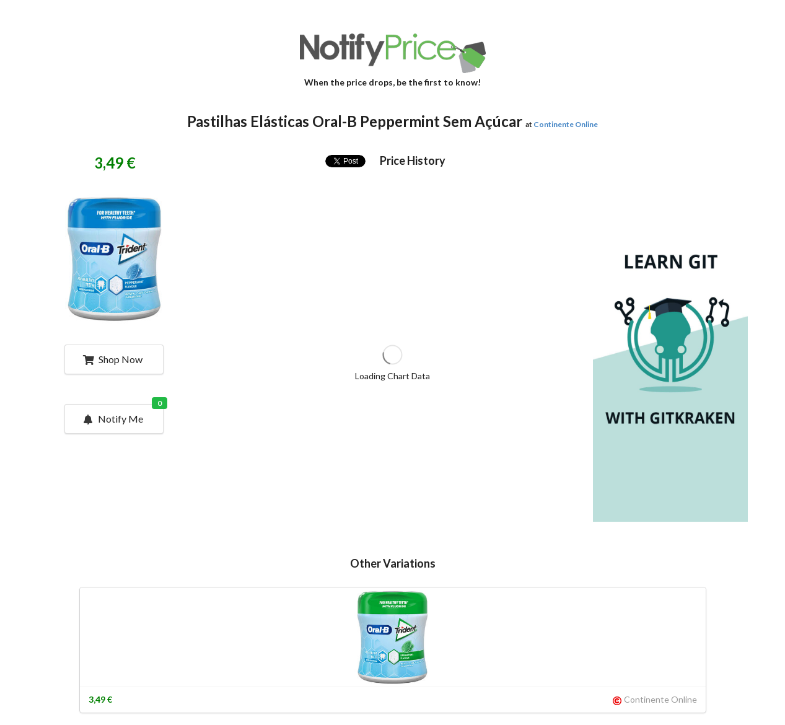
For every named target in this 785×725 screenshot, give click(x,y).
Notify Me (122, 414)
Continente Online (565, 124)
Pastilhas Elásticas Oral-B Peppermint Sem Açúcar (354, 121)
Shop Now (112, 359)
